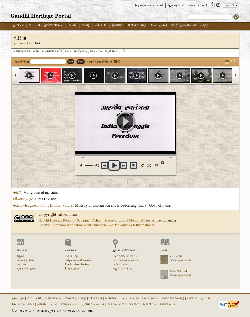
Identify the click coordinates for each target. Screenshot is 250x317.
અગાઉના (104, 165)
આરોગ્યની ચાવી (179, 271)
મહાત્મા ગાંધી (183, 260)
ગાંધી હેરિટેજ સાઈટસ (51, 25)
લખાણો (86, 25)
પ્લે (126, 122)
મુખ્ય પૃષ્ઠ (18, 25)
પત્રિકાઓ (101, 25)
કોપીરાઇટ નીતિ (69, 304)
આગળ (124, 165)
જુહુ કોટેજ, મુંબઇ (122, 268)
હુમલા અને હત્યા (26, 268)
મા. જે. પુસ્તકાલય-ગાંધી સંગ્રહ (189, 25)
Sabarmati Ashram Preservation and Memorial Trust (114, 220)
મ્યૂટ (82, 165)
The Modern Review (77, 264)
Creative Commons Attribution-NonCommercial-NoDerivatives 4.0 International (96, 225)
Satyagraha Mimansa (78, 260)
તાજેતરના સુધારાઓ (199, 298)
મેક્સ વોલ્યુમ (97, 165)
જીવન (20, 256)
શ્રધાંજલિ (117, 25)
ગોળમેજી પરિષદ (26, 260)
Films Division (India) (57, 205)
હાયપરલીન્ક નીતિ (93, 304)
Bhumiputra (72, 268)
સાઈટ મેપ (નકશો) (173, 298)
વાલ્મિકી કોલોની (121, 264)
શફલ (149, 165)
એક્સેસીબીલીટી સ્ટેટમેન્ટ (123, 304)
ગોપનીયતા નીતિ (47, 304)
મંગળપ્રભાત (177, 256)
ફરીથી (143, 165)
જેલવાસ (21, 264)
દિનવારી (72, 25)
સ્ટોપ (133, 165)
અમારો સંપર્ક (167, 304)
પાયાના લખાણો (137, 25)
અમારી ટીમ (150, 304)
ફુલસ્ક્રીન (156, 165)
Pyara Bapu (72, 256)
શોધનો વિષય (22, 61)
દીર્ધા (30, 25)
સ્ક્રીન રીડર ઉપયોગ (185, 5)
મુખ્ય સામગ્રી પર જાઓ (150, 5)
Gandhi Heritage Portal (55, 220)
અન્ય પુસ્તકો (158, 25)
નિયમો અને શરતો (23, 304)
